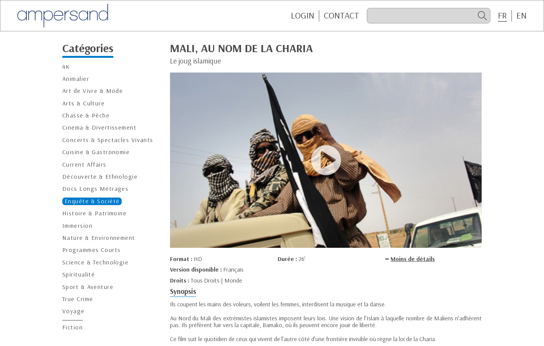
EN (521, 15)
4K (66, 66)
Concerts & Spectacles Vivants (107, 140)
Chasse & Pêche (86, 115)
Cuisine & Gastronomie (96, 152)
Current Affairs (84, 164)
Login (302, 15)
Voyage (73, 311)
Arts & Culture (83, 103)
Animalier (75, 78)
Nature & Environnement (98, 237)
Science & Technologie (95, 262)
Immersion (77, 225)
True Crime (77, 299)
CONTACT (341, 15)
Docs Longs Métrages (95, 188)
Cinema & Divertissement (99, 127)
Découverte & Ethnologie (100, 176)
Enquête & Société (92, 201)
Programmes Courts (91, 249)
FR (502, 15)
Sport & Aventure (87, 286)
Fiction (72, 327)
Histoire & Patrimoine (94, 213)
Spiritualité (78, 274)
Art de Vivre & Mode (92, 90)
